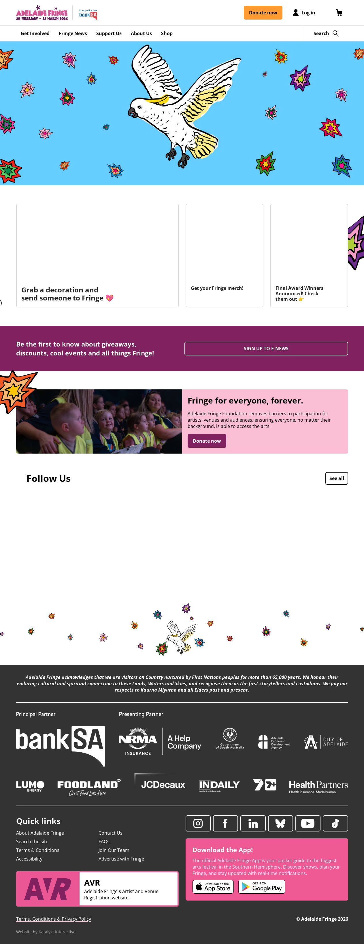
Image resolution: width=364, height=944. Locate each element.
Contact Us (110, 833)
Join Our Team (114, 850)
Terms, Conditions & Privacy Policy (53, 919)
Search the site (32, 841)
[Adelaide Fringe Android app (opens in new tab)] (261, 887)
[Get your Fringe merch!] (224, 255)
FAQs (104, 841)
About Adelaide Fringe (40, 833)
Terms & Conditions (37, 850)
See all (336, 478)
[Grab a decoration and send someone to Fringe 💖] (97, 255)
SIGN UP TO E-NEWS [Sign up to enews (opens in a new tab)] (266, 348)
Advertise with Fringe (121, 859)
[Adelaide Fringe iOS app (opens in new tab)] (213, 887)
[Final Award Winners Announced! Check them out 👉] (309, 255)
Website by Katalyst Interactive (46, 932)
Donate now (207, 441)
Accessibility (29, 859)
